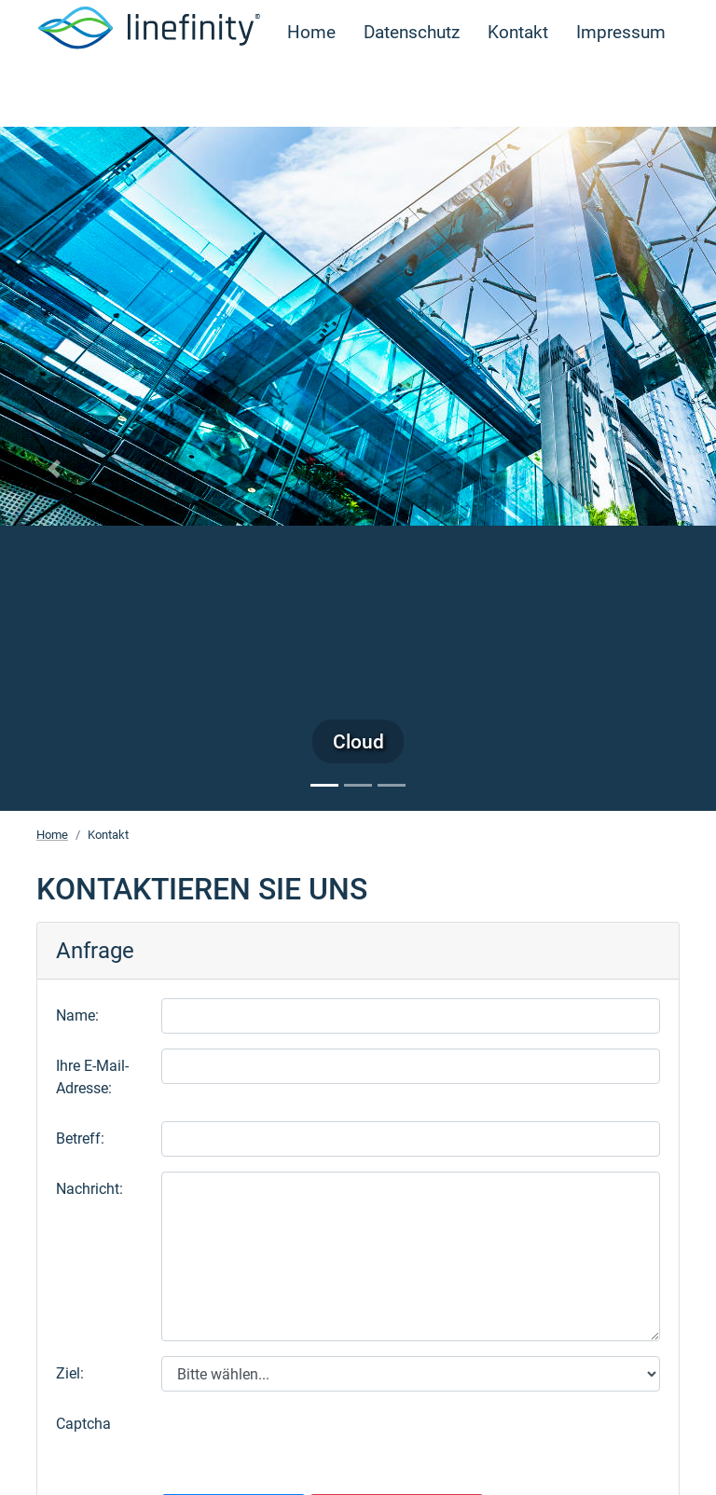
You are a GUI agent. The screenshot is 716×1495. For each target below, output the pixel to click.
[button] (53, 469)
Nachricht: (89, 1189)
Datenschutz (412, 90)
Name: (77, 1015)
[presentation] (303, 1442)
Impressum (621, 90)
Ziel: (70, 1373)
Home (311, 90)
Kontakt (518, 90)
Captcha (83, 1424)
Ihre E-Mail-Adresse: (92, 1077)
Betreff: (80, 1138)
